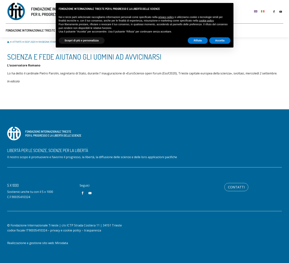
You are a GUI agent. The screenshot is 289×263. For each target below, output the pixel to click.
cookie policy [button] (206, 20)
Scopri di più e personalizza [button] (82, 40)
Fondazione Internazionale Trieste (30, 30)
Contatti (236, 187)
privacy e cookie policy (65, 230)
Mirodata (61, 243)
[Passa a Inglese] (255, 11)
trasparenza (92, 230)
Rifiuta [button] (198, 40)
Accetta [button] (220, 40)
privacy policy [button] (166, 17)
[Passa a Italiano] (262, 11)
